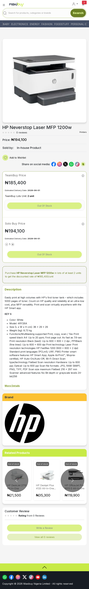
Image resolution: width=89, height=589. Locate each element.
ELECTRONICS (19, 24)
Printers (83, 132)
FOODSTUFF (61, 24)
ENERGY (35, 24)
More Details (12, 385)
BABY (6, 24)
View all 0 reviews (44, 537)
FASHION (46, 24)
